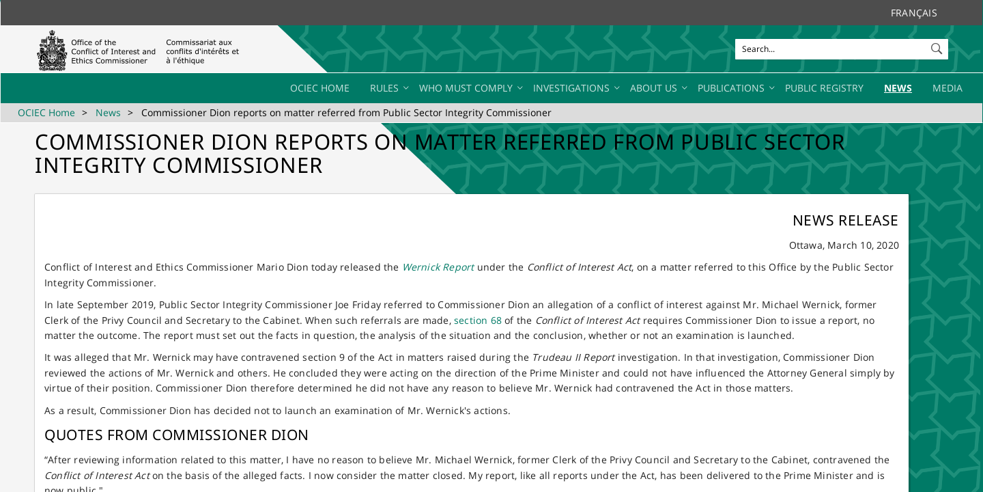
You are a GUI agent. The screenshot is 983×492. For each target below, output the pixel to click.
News (108, 112)
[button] (938, 46)
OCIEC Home (46, 112)
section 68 (478, 320)
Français (914, 12)
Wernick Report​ (438, 266)
